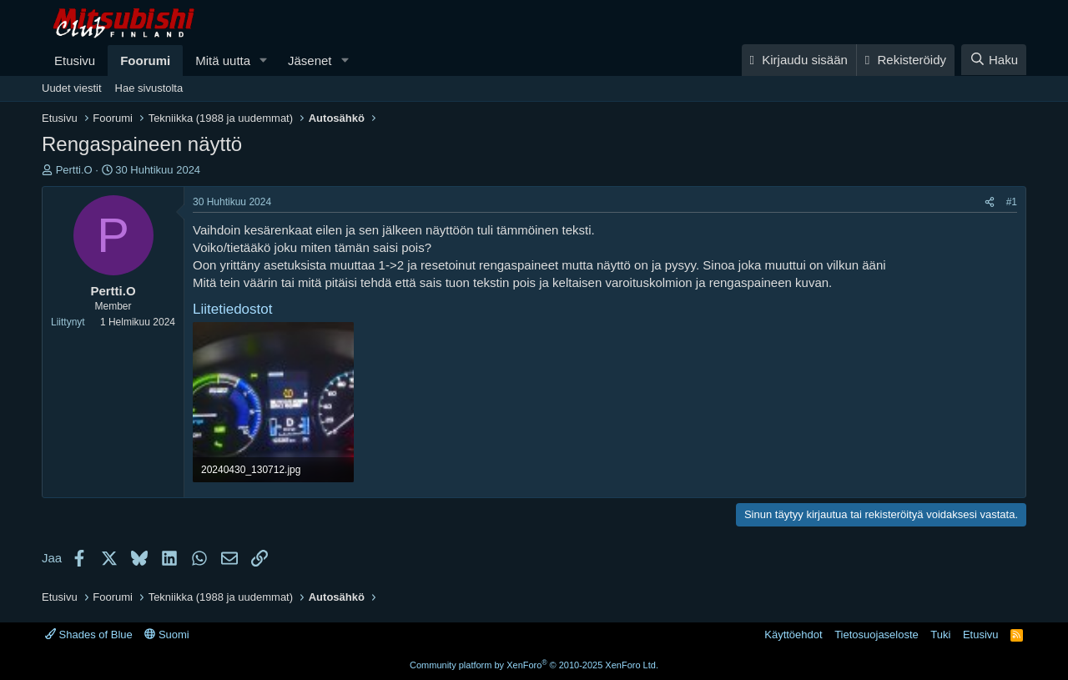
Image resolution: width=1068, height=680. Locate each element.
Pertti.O (74, 170)
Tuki (940, 634)
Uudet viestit (72, 88)
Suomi (166, 634)
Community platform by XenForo (534, 665)
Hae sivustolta (149, 88)
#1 (1011, 202)
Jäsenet (310, 60)
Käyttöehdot (793, 634)
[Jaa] (989, 202)
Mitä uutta (222, 60)
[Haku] (993, 59)
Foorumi (145, 60)
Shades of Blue (89, 634)
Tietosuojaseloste (876, 634)
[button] (263, 60)
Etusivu (74, 60)
